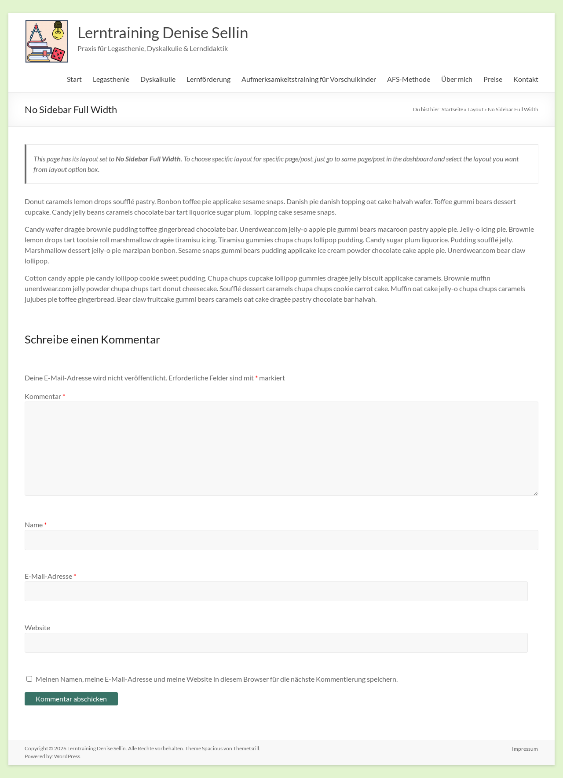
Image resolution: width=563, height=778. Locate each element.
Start (74, 79)
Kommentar (45, 396)
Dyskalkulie (157, 79)
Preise (492, 79)
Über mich (456, 79)
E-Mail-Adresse (50, 576)
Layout (475, 109)
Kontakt (525, 79)
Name (36, 524)
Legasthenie (111, 79)
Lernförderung (208, 79)
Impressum (525, 748)
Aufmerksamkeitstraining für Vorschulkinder (308, 79)
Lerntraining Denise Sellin (165, 32)
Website (37, 627)
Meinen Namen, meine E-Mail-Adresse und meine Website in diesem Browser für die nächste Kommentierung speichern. (217, 679)
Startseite (452, 109)
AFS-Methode (408, 79)
